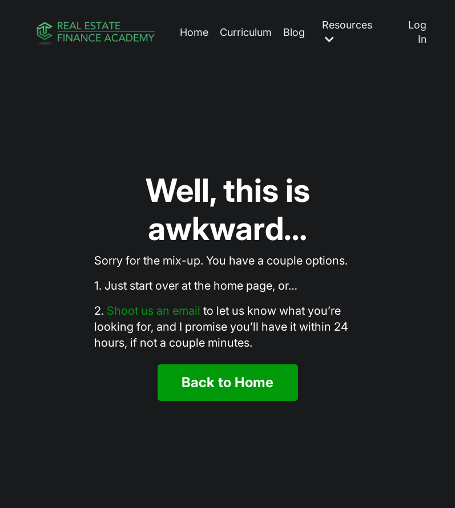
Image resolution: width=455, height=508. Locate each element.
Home (194, 32)
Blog (294, 32)
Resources (347, 31)
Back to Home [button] (228, 382)
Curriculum (246, 32)
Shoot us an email (153, 311)
